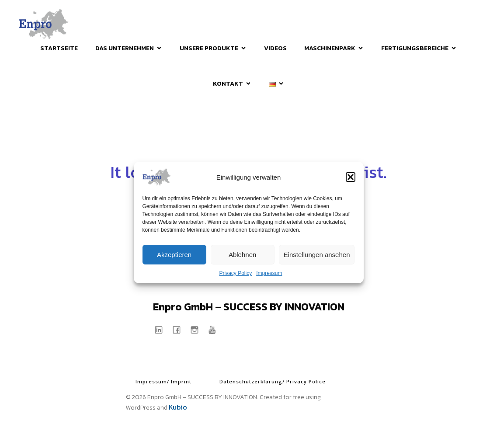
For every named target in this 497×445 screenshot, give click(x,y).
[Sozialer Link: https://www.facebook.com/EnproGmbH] (180, 329)
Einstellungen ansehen (317, 254)
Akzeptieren (174, 254)
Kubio (178, 407)
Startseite (59, 48)
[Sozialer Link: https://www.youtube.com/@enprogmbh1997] (216, 329)
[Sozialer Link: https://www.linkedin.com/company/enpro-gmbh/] (162, 329)
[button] (350, 177)
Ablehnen (242, 254)
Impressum (269, 273)
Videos (275, 48)
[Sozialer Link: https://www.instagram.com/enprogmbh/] (198, 329)
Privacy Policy (235, 273)
